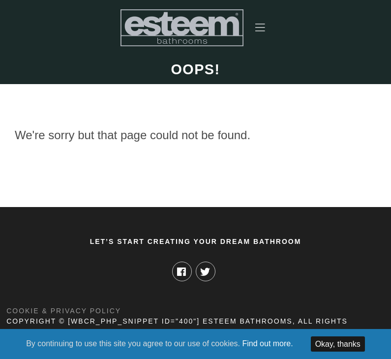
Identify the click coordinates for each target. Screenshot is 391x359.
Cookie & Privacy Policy (63, 311)
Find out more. (267, 343)
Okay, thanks (338, 344)
